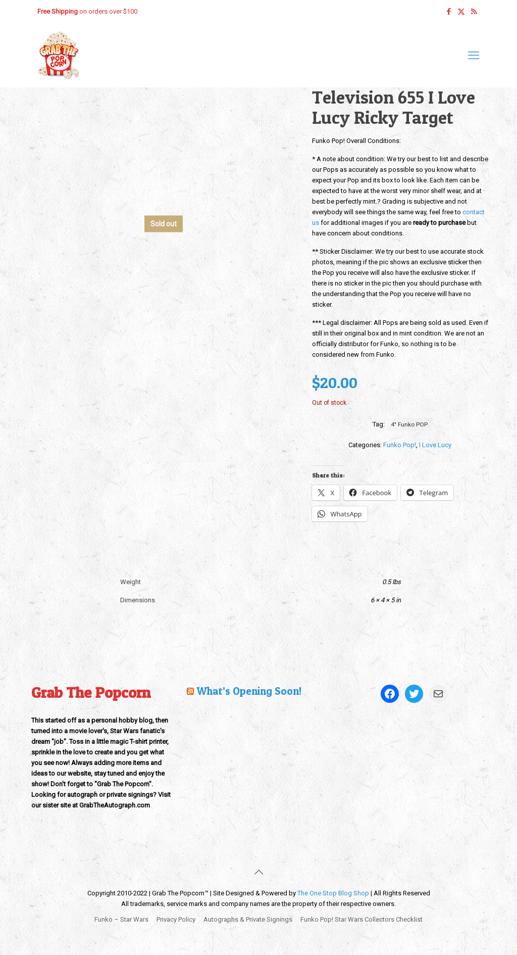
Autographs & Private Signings (247, 919)
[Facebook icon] (448, 11)
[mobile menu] (473, 55)
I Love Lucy (435, 445)
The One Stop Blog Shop (333, 893)
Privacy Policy (176, 919)
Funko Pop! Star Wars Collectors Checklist (361, 919)
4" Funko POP (409, 424)
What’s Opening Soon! (248, 691)
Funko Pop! (399, 445)
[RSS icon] (474, 11)
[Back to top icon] (258, 872)
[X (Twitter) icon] (461, 11)
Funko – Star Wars (121, 919)
